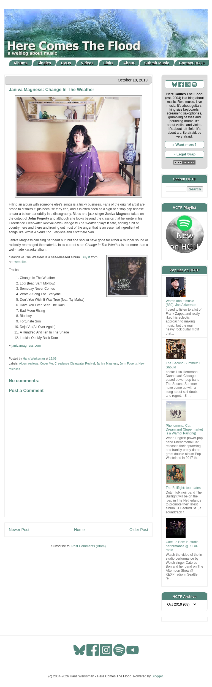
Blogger (157, 676)
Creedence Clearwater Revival (75, 363)
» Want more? (184, 145)
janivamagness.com (26, 345)
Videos (87, 63)
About (128, 63)
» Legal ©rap (184, 154)
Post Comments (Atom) (88, 546)
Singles (44, 63)
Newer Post (19, 529)
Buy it (86, 257)
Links (108, 63)
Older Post (138, 529)
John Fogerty (128, 363)
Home (79, 529)
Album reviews (28, 363)
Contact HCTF (192, 63)
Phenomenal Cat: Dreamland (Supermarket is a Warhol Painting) (184, 430)
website (20, 262)
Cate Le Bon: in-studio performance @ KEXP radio (182, 546)
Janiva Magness (107, 363)
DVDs (66, 63)
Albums (20, 63)
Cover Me (46, 363)
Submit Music (156, 63)
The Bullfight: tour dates (183, 488)
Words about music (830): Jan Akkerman (181, 303)
